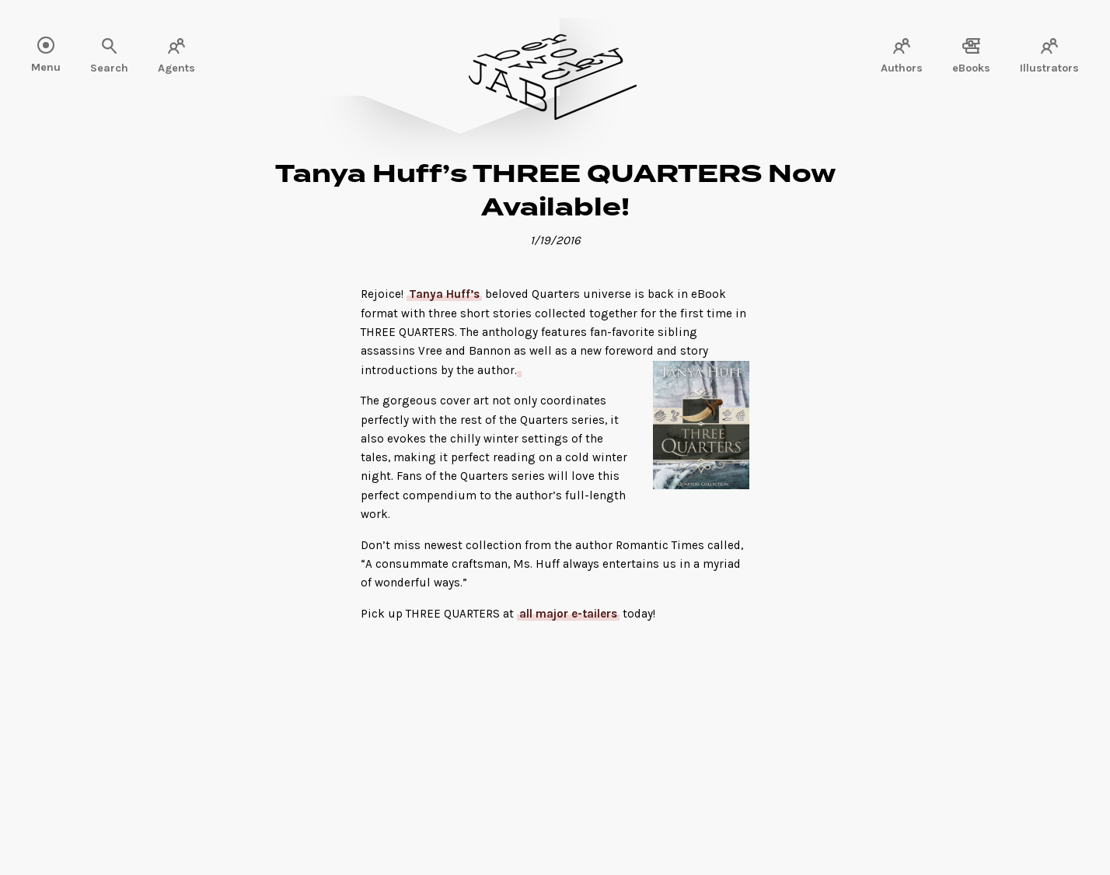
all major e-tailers (568, 614)
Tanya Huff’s (444, 294)
